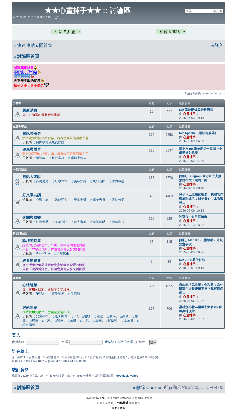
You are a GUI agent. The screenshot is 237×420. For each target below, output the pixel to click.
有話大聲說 (31, 177)
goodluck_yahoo (127, 375)
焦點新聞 (98, 181)
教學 (111, 316)
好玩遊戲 (41, 222)
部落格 (111, 320)
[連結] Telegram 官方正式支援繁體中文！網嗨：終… (200, 178)
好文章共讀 (31, 195)
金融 (72, 320)
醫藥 (59, 320)
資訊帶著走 (31, 134)
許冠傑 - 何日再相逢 (193, 217)
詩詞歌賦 (98, 222)
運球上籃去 (77, 158)
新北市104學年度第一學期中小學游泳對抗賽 (200, 151)
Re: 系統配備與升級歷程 (196, 109)
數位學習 (60, 199)
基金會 (127, 320)
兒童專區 (41, 316)
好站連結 (29, 308)
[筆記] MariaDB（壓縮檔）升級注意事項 (201, 242)
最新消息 (29, 110)
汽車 (46, 320)
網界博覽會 (31, 260)
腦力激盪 (116, 181)
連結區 (17, 278)
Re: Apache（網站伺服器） (198, 133)
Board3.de (42, 253)
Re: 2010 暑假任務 (192, 260)
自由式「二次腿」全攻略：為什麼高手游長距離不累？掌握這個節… (201, 288)
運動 (98, 316)
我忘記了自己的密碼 (119, 342)
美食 (124, 316)
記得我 (142, 342)
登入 (16, 335)
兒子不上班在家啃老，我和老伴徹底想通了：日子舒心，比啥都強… (201, 198)
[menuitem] (44, 45)
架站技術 (61, 253)
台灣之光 (41, 181)
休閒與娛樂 (31, 217)
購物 (86, 316)
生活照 (74, 293)
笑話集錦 (78, 181)
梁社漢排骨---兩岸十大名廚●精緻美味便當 (200, 309)
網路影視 (116, 222)
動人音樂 (78, 222)
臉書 (97, 320)
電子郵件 (60, 316)
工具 (84, 320)
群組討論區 (20, 233)
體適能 (39, 158)
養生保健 (78, 199)
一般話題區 (20, 169)
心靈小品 (41, 199)
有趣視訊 (60, 222)
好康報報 (60, 181)
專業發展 (56, 293)
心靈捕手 (189, 114)
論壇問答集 (31, 241)
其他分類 (116, 199)
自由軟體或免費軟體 (49, 142)
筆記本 (39, 293)
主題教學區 (20, 126)
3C (74, 316)
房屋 (34, 320)
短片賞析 (56, 158)
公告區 (17, 103)
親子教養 (98, 199)
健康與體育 (31, 149)
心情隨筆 (29, 285)
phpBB (104, 397)
